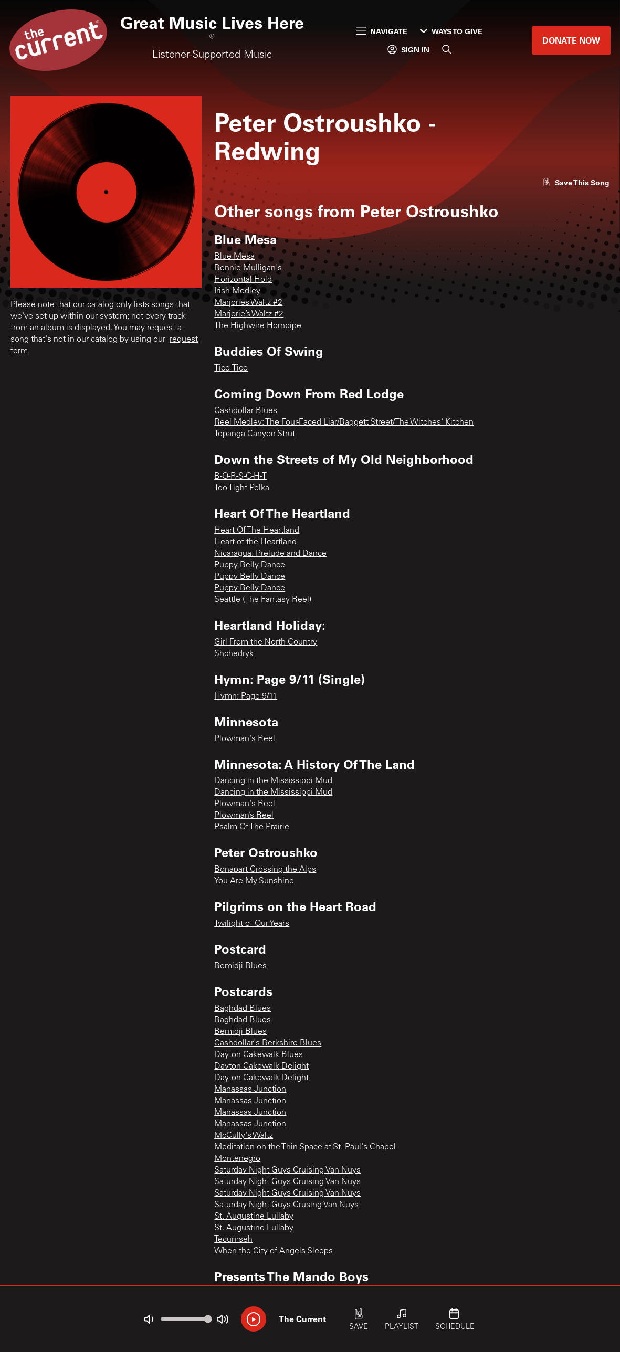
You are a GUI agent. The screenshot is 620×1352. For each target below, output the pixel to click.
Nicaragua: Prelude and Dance (270, 554)
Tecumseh (233, 1239)
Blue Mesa (234, 256)
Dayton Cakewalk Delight (261, 1066)
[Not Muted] (148, 1319)
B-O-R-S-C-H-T (240, 476)
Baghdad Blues (242, 1009)
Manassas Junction (250, 1089)
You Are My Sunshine (254, 881)
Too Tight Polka (241, 488)
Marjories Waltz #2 (248, 303)
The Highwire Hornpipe (257, 326)
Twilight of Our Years (251, 924)
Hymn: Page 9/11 (245, 696)
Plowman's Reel (244, 739)
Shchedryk (234, 654)
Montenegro (237, 1159)
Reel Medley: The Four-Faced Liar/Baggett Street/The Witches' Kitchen (344, 422)
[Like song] (576, 182)
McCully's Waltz (243, 1136)
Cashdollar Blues (245, 411)
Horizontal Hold (243, 280)
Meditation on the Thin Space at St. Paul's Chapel (305, 1147)
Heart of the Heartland (255, 542)
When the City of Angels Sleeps (273, 1251)
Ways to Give (451, 31)
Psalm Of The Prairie (251, 827)
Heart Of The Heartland (256, 530)
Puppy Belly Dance (249, 565)
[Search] (447, 49)
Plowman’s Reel (244, 815)
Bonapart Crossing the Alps (265, 869)
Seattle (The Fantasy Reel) (262, 600)
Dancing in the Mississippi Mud (273, 781)
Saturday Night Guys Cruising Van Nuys (287, 1170)
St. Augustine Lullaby (253, 1216)
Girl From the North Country (265, 642)
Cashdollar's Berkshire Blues (267, 1043)
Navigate (381, 31)
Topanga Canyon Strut (254, 434)
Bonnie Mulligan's (248, 268)
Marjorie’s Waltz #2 (248, 314)
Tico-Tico (231, 368)
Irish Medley (237, 291)
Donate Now (571, 40)
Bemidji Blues (240, 966)
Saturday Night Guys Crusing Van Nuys (286, 1205)
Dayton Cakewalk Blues (258, 1055)
